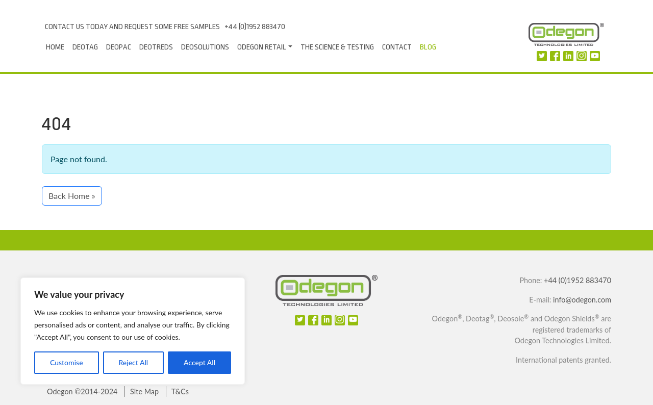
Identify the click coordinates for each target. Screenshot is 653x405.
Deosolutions (205, 47)
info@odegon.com (582, 299)
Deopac (118, 47)
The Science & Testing (337, 47)
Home (55, 47)
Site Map (144, 391)
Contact (397, 47)
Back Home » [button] (71, 195)
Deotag (85, 47)
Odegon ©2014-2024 (82, 391)
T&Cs (180, 391)
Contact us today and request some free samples (132, 26)
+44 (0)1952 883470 (254, 26)
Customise (66, 362)
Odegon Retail (261, 47)
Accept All (199, 362)
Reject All (133, 362)
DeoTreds (156, 47)
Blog (428, 47)
